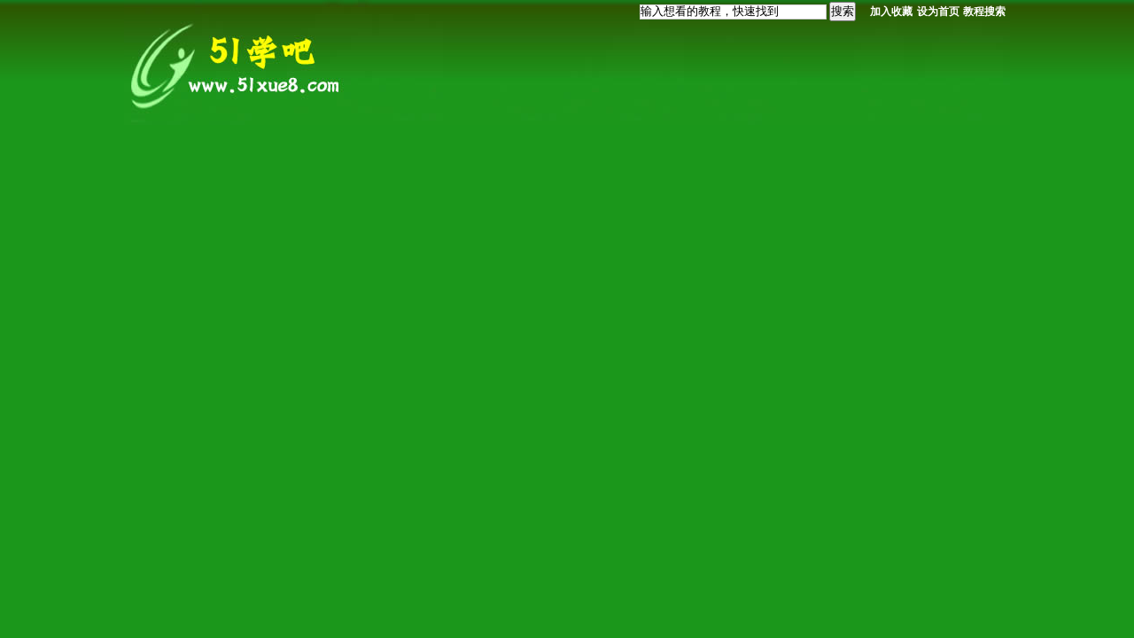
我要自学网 (239, 64)
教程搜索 (984, 11)
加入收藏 (891, 11)
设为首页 (938, 11)
